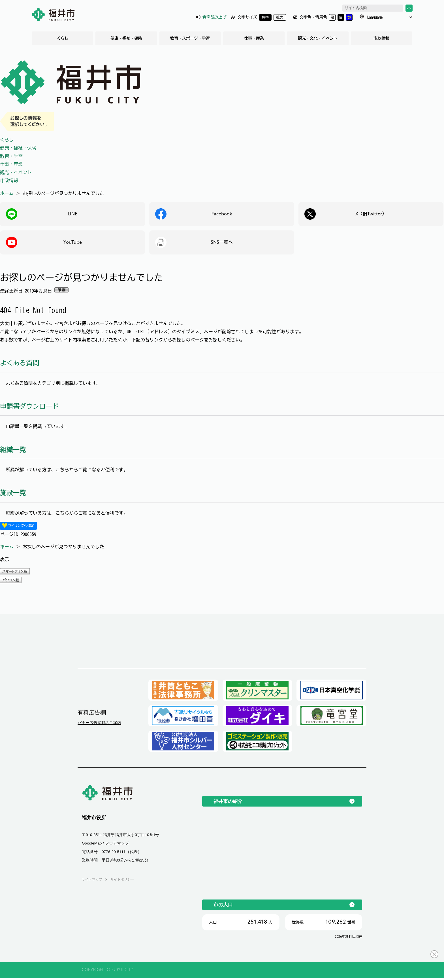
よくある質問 (19, 363)
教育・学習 (11, 156)
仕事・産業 (254, 38)
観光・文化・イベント (318, 38)
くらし (63, 38)
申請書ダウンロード (29, 406)
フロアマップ (117, 843)
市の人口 (223, 904)
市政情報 (381, 38)
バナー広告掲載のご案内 (99, 722)
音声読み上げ (214, 17)
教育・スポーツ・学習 (190, 38)
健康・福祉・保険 (126, 38)
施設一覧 (13, 492)
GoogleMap (92, 843)
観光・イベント (16, 172)
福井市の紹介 (228, 801)
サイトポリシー (122, 879)
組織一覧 (13, 449)
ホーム (7, 193)
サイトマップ (92, 879)
